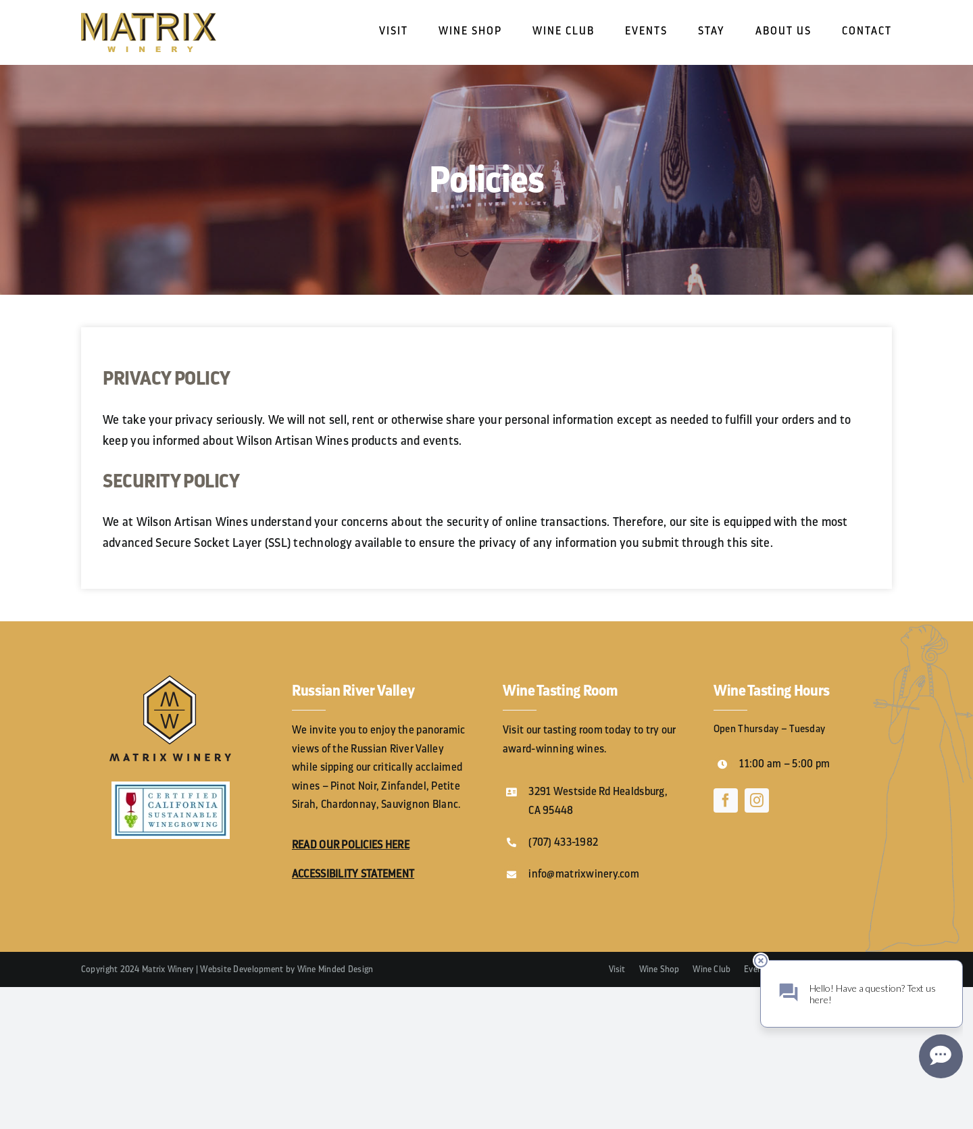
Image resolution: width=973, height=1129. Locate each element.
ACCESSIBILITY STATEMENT (353, 874)
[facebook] (726, 800)
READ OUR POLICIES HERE (350, 845)
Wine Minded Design (335, 969)
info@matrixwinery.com (583, 874)
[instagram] (757, 800)
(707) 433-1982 (563, 842)
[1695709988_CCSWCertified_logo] (170, 788)
